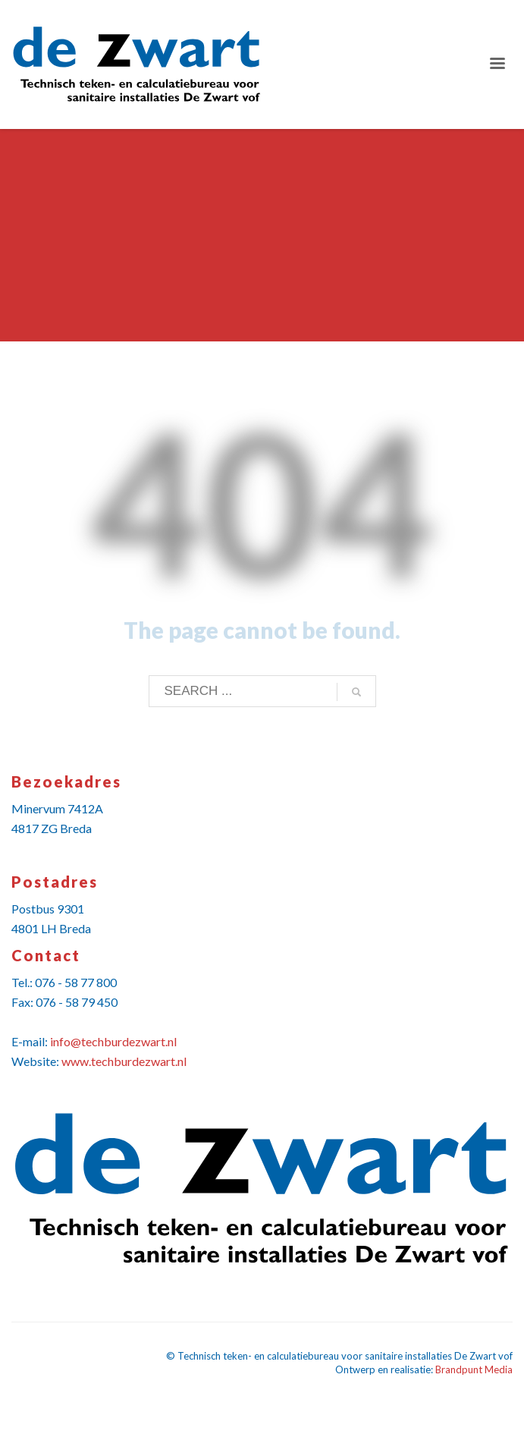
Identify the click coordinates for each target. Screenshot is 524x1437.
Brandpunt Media (474, 1369)
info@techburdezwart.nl (113, 1041)
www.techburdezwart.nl (124, 1061)
